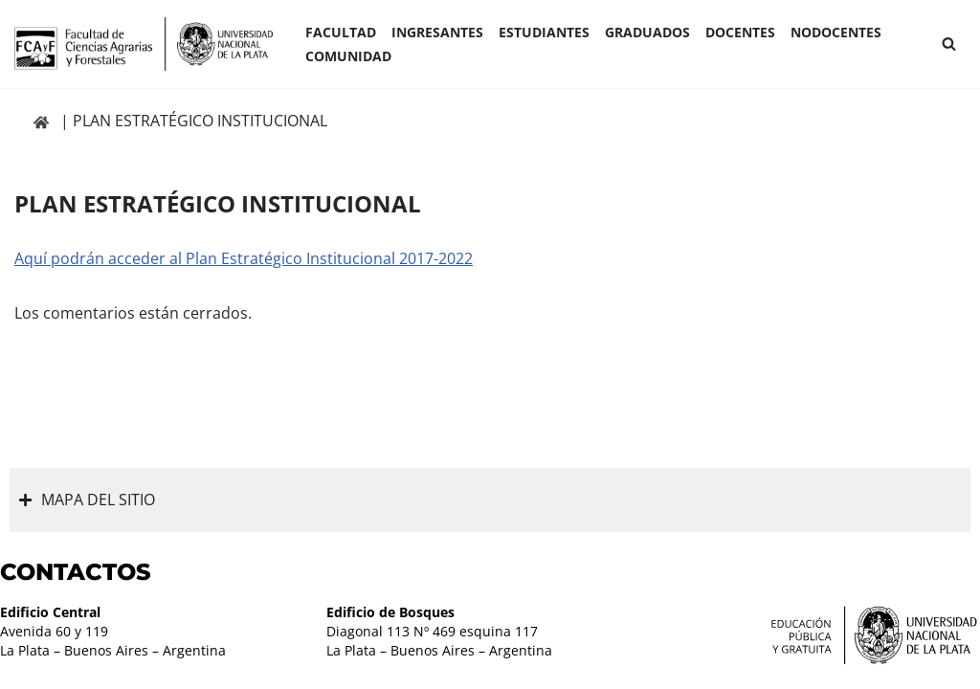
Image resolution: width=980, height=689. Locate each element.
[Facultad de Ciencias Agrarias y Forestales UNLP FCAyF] (143, 44)
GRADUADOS (647, 32)
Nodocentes (836, 32)
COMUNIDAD (348, 56)
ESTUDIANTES (544, 32)
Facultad (340, 32)
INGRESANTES (437, 32)
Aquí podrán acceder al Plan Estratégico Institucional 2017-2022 (243, 258)
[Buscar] (949, 43)
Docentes (740, 32)
